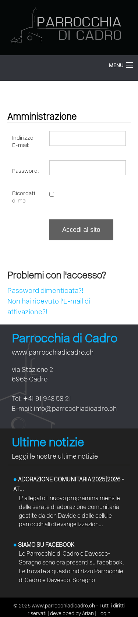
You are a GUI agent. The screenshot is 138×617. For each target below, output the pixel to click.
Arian (88, 613)
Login (104, 613)
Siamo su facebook (44, 544)
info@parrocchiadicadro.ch (75, 408)
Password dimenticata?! (45, 290)
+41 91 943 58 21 (47, 398)
